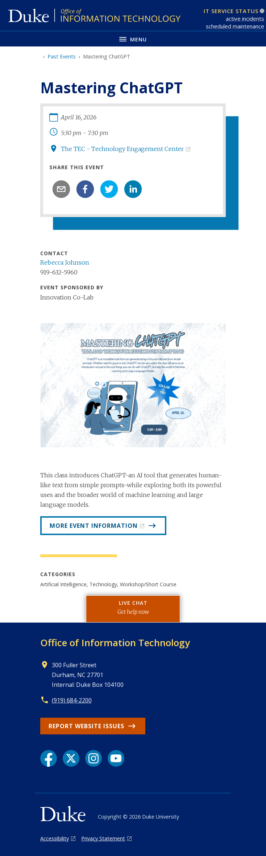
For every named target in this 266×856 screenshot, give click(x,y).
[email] (61, 189)
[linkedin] (133, 189)
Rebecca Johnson (64, 262)
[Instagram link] (93, 758)
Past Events (61, 56)
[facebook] (85, 189)
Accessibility (54, 838)
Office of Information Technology (115, 642)
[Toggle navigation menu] (133, 38)
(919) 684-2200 (72, 700)
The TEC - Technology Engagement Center (122, 148)
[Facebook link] (48, 758)
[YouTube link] (116, 758)
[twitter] (109, 189)
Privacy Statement (103, 838)
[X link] (71, 758)
